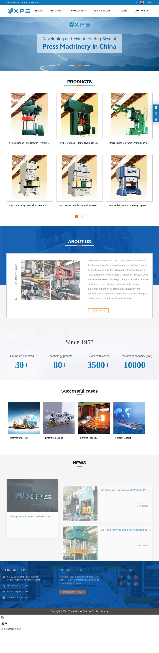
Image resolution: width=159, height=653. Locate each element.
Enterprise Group (54, 437)
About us (56, 10)
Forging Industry (88, 437)
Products (78, 10)
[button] (71, 65)
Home (38, 10)
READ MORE (113, 310)
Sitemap (104, 611)
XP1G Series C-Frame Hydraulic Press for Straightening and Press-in (130, 143)
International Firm (19, 437)
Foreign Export (123, 437)
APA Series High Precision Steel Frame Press (30, 205)
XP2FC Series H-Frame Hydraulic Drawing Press (80, 143)
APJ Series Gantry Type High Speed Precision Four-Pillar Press (130, 205)
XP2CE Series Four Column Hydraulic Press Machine (30, 143)
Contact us (142, 10)
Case (124, 10)
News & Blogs (103, 10)
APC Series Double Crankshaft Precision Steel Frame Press (80, 205)
